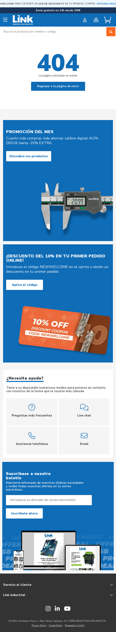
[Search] (110, 31)
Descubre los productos (28, 156)
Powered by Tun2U (74, 625)
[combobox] (58, 32)
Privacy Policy (39, 625)
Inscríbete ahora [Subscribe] (24, 513)
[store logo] (23, 20)
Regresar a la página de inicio (58, 86)
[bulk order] (96, 20)
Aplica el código (24, 285)
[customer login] (84, 20)
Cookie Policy (56, 625)
